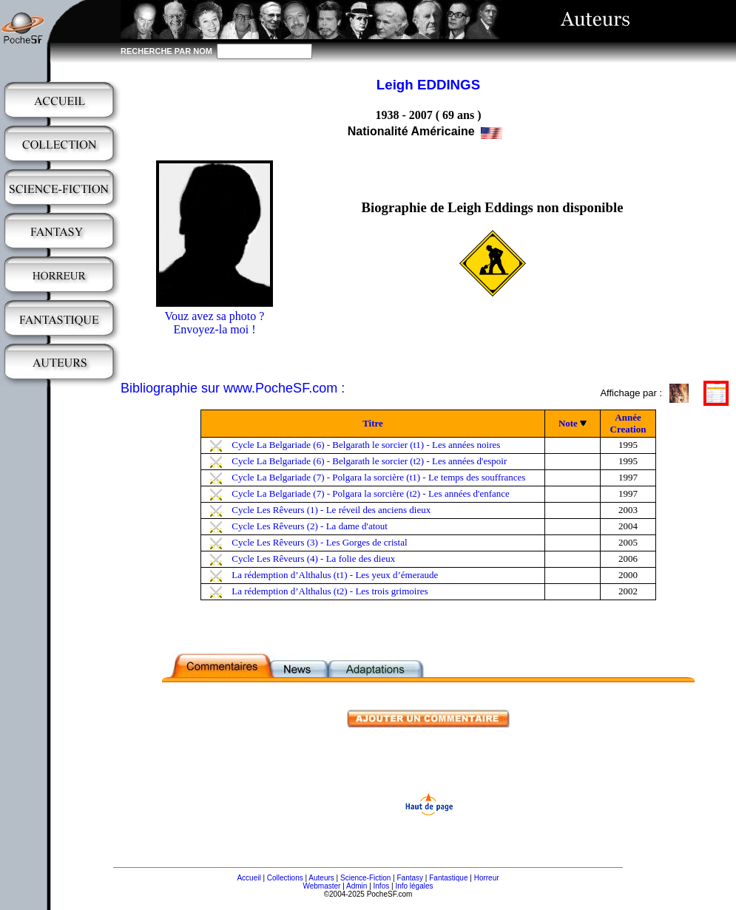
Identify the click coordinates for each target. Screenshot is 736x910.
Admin (356, 886)
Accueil (248, 878)
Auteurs (321, 878)
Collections (285, 878)
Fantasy (410, 878)
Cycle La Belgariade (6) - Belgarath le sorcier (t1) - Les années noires (366, 444)
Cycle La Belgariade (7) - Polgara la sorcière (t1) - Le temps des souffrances (378, 477)
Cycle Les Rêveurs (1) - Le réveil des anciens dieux (331, 509)
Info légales (414, 886)
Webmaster (321, 886)
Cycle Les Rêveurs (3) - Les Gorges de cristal (319, 542)
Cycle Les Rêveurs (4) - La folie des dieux (313, 558)
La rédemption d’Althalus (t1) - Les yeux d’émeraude (335, 574)
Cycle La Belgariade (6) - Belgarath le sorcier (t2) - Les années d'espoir (369, 460)
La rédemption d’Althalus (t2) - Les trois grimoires (330, 591)
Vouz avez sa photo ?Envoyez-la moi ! (215, 323)
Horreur (486, 878)
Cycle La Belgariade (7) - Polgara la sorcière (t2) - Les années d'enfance (371, 493)
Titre (372, 423)
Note (568, 423)
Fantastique (448, 878)
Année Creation (628, 423)
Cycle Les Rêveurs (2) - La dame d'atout (310, 526)
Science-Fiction (365, 878)
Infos (382, 886)
